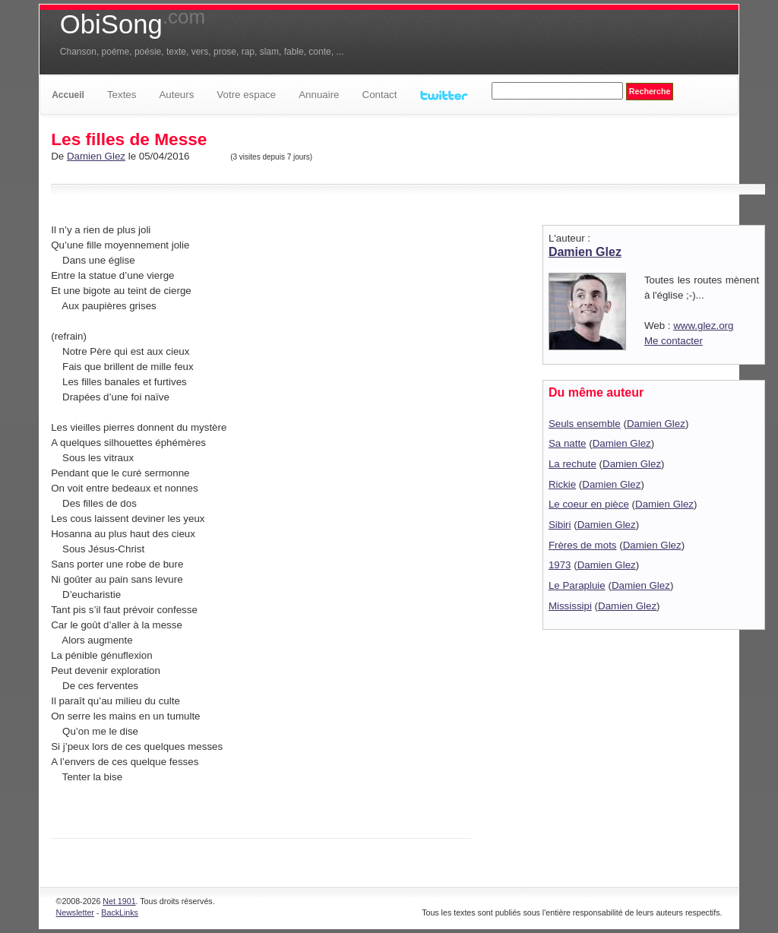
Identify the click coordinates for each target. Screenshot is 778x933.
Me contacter (673, 340)
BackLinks (119, 912)
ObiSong (132, 24)
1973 (560, 565)
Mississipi (570, 606)
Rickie (562, 484)
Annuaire (319, 94)
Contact (379, 94)
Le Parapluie (577, 585)
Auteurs (176, 94)
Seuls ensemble (585, 423)
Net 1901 (119, 901)
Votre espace (246, 94)
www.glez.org (703, 325)
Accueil (68, 95)
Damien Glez (96, 156)
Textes (122, 94)
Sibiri (560, 524)
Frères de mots (583, 545)
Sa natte (568, 443)
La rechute (572, 464)
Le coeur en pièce (589, 504)
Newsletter (75, 912)
